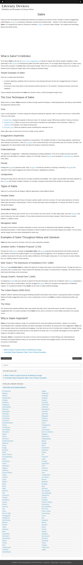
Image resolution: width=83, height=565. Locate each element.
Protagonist (6, 518)
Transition (5, 549)
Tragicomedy (6, 547)
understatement (68, 156)
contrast (5, 181)
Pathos (4, 504)
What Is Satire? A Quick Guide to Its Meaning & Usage (22, 350)
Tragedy (44, 545)
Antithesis (45, 407)
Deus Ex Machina (47, 432)
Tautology (45, 540)
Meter (4, 484)
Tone (3, 545)
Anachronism (6, 398)
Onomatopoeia (46, 493)
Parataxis (45, 500)
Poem (4, 511)
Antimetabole (6, 407)
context (14, 63)
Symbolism (5, 536)
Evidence (5, 450)
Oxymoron (5, 495)
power (42, 283)
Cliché (44, 423)
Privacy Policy (54, 562)
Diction (4, 436)
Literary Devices (15, 6)
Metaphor (45, 482)
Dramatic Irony (9, 127)
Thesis (44, 543)
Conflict (44, 427)
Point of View (6, 513)
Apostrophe (6, 411)
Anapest (44, 400)
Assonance (5, 416)
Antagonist (5, 405)
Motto (4, 488)
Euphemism (45, 448)
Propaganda (6, 515)
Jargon (4, 475)
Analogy (5, 400)
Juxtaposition (46, 475)
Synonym (45, 538)
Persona (5, 506)
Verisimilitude (6, 552)
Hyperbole (5, 466)
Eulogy (4, 448)
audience (7, 125)
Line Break (45, 477)
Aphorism (5, 409)
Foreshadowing (7, 457)
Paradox (44, 497)
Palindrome (45, 495)
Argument (45, 414)
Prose (44, 515)
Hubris (4, 463)
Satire (4, 527)
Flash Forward (7, 454)
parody (70, 167)
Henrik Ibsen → (77, 358)
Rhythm (4, 525)
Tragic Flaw (45, 547)
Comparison (6, 427)
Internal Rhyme (7, 472)
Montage (44, 484)
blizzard (49, 156)
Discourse (5, 438)
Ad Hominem (6, 391)
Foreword (45, 457)
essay (43, 251)
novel (5, 267)
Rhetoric (5, 522)
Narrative (45, 488)
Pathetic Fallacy (47, 502)
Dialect (4, 434)
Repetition (45, 520)
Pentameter (45, 504)
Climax (4, 425)
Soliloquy (5, 529)
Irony (43, 472)
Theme (4, 543)
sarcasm (74, 213)
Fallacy (44, 452)
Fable (4, 452)
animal (71, 281)
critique (40, 24)
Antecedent (45, 405)
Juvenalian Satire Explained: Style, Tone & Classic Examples (25, 352)
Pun (43, 518)
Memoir (4, 482)
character (30, 142)
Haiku (43, 459)
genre (34, 167)
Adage (44, 391)
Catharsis (45, 420)
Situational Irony (9, 122)
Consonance (46, 429)
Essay (4, 445)
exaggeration (34, 61)
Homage (44, 461)
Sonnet (44, 529)
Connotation (6, 429)
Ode (3, 493)
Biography (45, 416)
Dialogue (44, 434)
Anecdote (45, 402)
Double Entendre (7, 441)
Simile (44, 527)
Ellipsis (44, 441)
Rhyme (44, 522)
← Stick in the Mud (6, 358)
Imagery (5, 468)
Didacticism (45, 436)
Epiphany (5, 443)
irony (27, 61)
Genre (4, 459)
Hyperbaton (45, 463)
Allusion (4, 395)
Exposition (45, 450)
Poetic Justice (46, 511)
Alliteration (45, 393)
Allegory (5, 393)
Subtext (44, 531)
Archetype (5, 414)
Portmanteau (46, 513)
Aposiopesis (46, 409)
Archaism (45, 411)
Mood (4, 486)
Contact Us (46, 562)
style (10, 167)
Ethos (43, 445)
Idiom (43, 466)
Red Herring (6, 520)
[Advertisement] (41, 41)
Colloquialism (46, 425)
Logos (4, 479)
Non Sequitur (46, 491)
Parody (4, 502)
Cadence (45, 418)
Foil (43, 454)
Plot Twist (45, 509)
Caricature (5, 420)
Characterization (7, 423)
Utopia (44, 549)
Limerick (5, 477)
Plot (3, 509)
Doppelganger (46, 438)
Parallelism (5, 500)
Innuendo (45, 470)
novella (12, 281)
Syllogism (45, 534)
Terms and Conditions (65, 562)
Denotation (5, 432)
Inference (5, 470)
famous (15, 251)
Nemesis (5, 491)
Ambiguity (45, 395)
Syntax (4, 540)
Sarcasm (44, 525)
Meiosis (44, 479)
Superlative (6, 534)
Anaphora (5, 402)
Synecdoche (46, 536)
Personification (46, 506)
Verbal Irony (8, 120)
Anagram (45, 398)
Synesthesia (6, 538)
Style (4, 531)
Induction (45, 468)
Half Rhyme (6, 461)
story (15, 22)
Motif (43, 486)
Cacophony (6, 418)
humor (23, 61)
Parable (4, 497)
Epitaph (44, 443)
